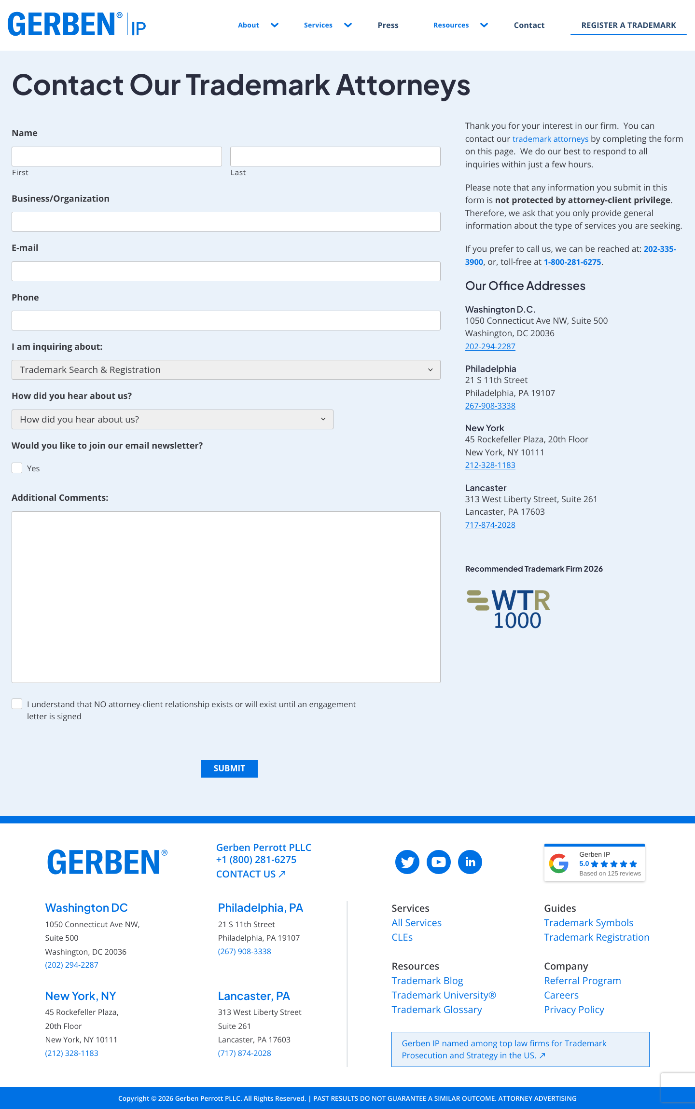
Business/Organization (61, 199)
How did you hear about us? (72, 396)
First (20, 172)
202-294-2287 (492, 346)
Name (25, 133)
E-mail (25, 248)
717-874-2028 (492, 525)
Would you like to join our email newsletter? (107, 446)
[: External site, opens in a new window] (407, 855)
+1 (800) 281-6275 (256, 852)
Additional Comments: (60, 498)
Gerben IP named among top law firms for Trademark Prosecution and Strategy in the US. (504, 1047)
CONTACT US (246, 867)
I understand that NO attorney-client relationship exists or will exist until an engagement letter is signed (191, 710)
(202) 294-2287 (71, 958)
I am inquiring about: (57, 347)
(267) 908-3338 (244, 944)
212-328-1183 (492, 465)
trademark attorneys (553, 139)
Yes (33, 468)
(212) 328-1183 (71, 1046)
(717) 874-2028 (244, 1046)
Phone (25, 297)
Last (238, 172)
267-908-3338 (492, 405)
